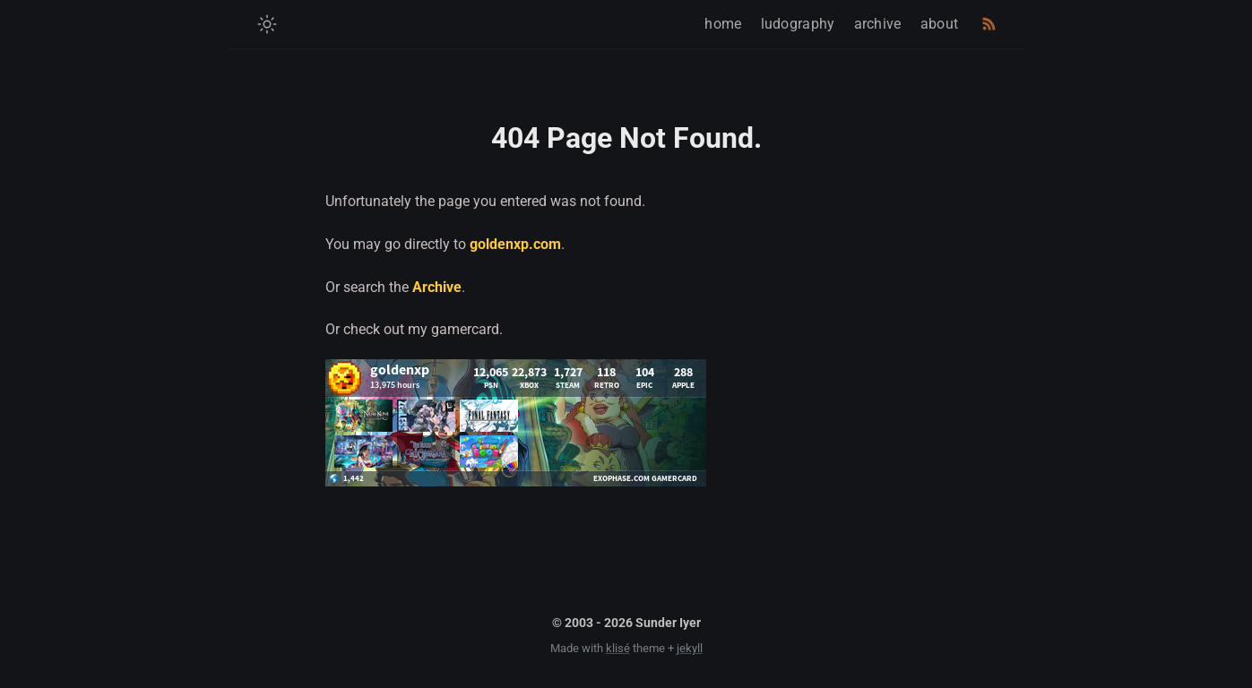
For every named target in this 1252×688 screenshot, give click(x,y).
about (939, 23)
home (722, 23)
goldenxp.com (515, 244)
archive (878, 23)
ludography (798, 23)
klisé (618, 648)
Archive (437, 287)
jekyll (690, 648)
